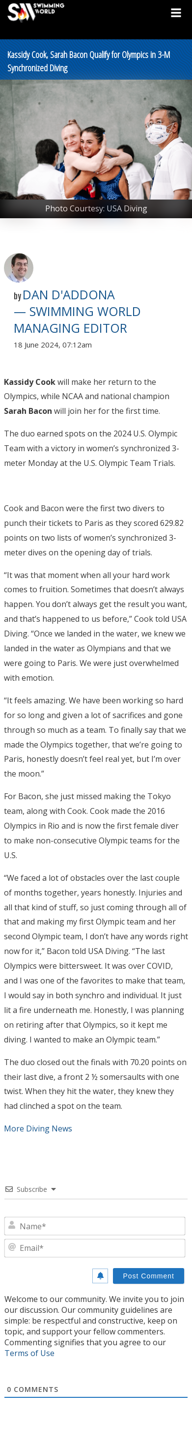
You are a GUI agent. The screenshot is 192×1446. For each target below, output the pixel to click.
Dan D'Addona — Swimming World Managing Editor (77, 311)
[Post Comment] (148, 1276)
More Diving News (38, 1128)
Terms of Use (29, 1353)
